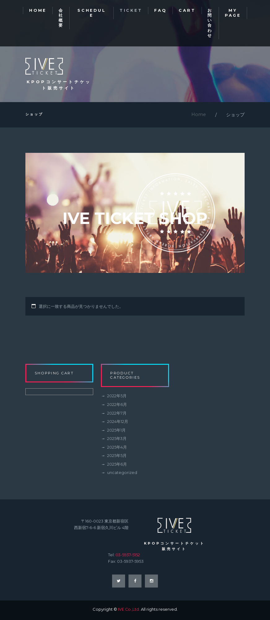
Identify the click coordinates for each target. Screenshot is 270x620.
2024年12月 (117, 423)
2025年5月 (117, 457)
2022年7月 (117, 414)
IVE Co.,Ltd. (129, 611)
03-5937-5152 (128, 556)
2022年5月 (117, 398)
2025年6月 (117, 465)
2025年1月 (116, 431)
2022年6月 (117, 406)
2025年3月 (117, 440)
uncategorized (122, 473)
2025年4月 (117, 448)
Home (198, 116)
